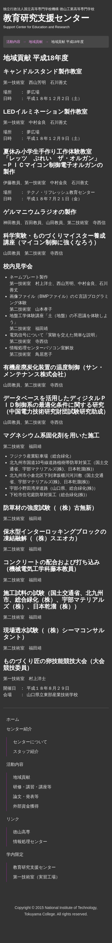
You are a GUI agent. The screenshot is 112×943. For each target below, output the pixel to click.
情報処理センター (30, 841)
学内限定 (14, 854)
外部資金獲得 (26, 806)
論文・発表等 (26, 796)
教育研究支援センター (34, 867)
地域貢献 (36, 42)
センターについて (30, 742)
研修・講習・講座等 (32, 787)
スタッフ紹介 (26, 751)
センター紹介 (19, 729)
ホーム (12, 719)
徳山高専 (21, 832)
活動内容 (13, 42)
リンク (12, 819)
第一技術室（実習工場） (36, 877)
